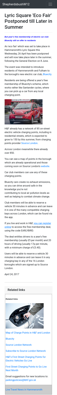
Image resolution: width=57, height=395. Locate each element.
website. (45, 166)
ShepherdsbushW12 (15, 4)
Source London (29, 143)
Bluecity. (47, 74)
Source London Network (19, 344)
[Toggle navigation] (50, 4)
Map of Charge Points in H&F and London (28, 332)
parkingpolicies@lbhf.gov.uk (21, 380)
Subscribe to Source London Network (26, 350)
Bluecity (10, 338)
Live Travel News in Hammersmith (24, 389)
